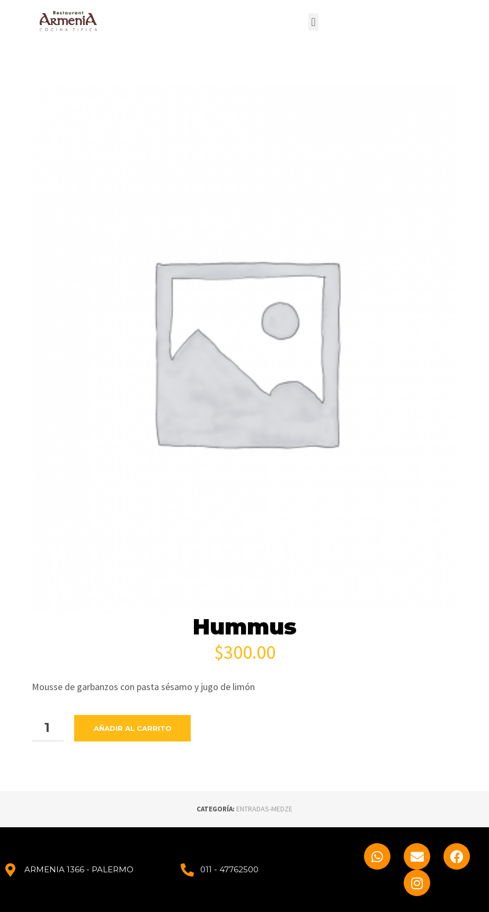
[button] (313, 22)
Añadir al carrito (133, 728)
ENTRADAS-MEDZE (264, 808)
